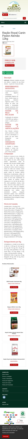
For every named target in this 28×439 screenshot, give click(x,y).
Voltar (14, 28)
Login (5, 14)
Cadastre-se (12, 14)
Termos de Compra (6, 382)
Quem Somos (5, 374)
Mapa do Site (5, 404)
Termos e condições (7, 376)
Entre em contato (10, 65)
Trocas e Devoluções (7, 378)
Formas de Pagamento (7, 380)
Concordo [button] (5, 436)
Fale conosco (5, 391)
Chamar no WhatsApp (7, 72)
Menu (2, 22)
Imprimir (5, 42)
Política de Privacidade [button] (8, 432)
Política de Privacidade (7, 384)
